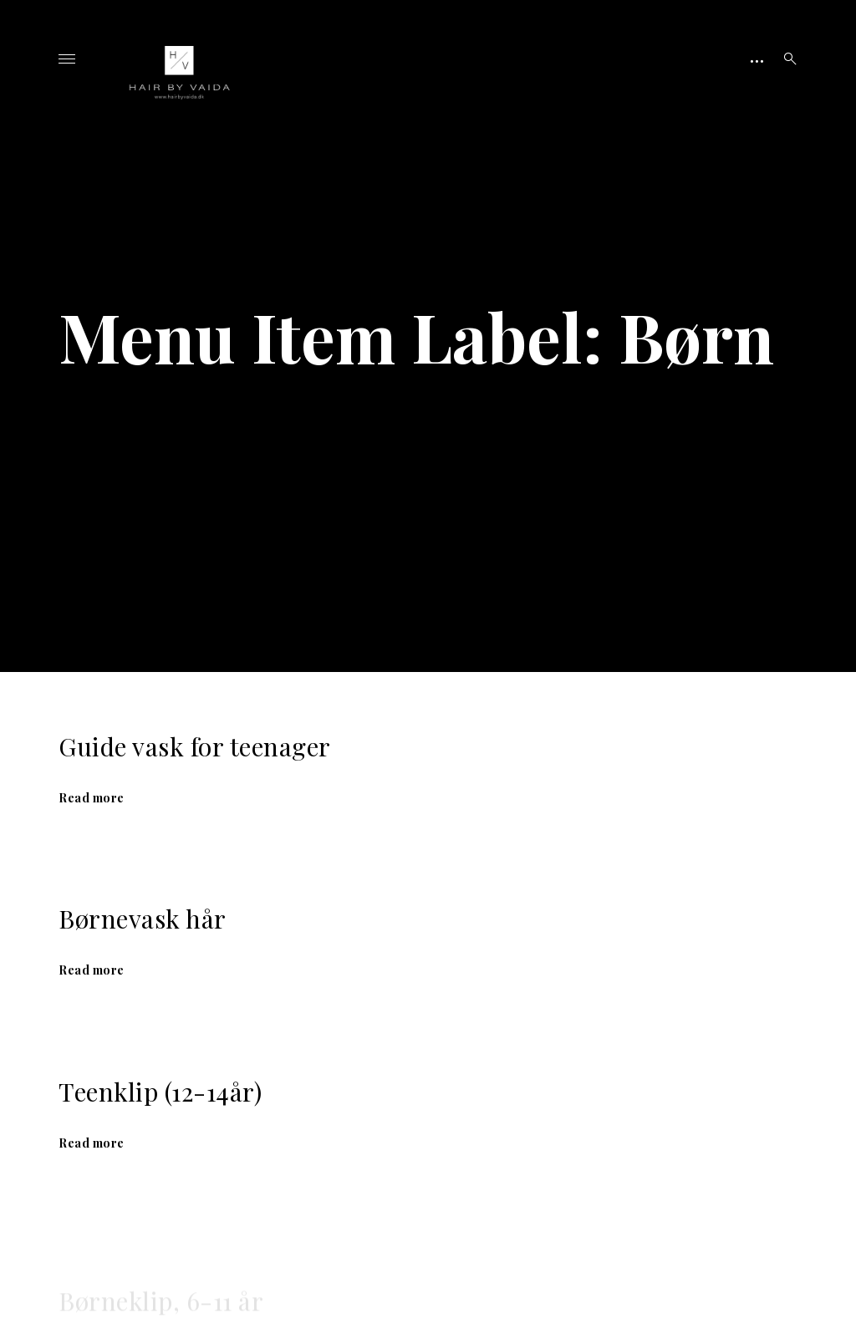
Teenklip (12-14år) (160, 1097)
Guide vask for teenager (195, 746)
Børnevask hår (143, 918)
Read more (92, 798)
